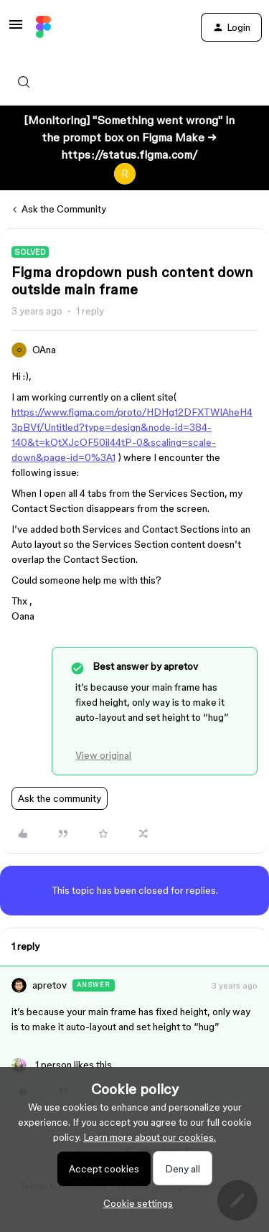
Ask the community (59, 798)
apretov (49, 985)
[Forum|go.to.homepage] (43, 27)
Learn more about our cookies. (149, 1137)
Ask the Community (64, 209)
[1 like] (61, 1065)
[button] (15, 29)
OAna (44, 349)
